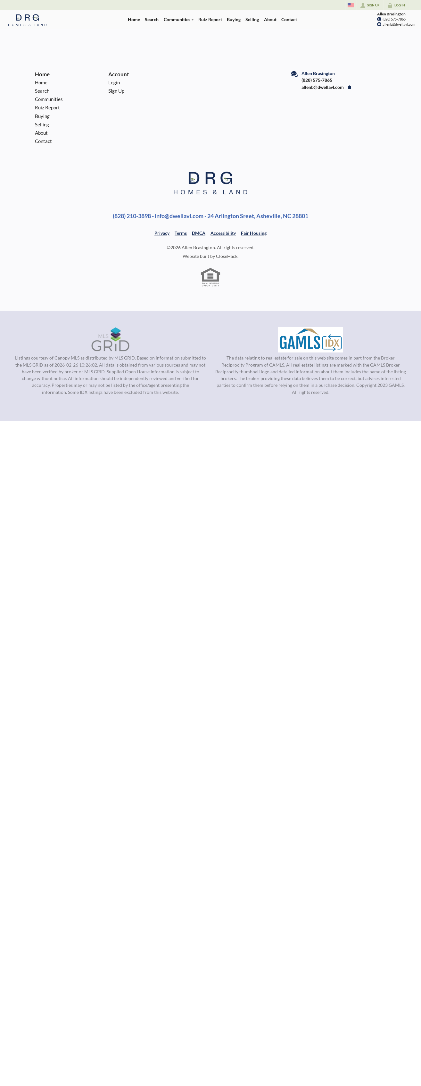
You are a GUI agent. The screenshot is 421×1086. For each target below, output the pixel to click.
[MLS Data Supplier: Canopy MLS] (110, 339)
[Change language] (350, 5)
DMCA (198, 233)
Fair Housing (254, 233)
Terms (181, 233)
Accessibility (223, 233)
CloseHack (226, 256)
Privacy (161, 233)
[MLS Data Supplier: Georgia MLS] (311, 339)
